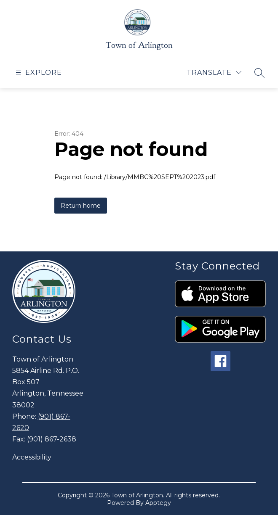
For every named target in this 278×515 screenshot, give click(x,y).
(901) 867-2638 (51, 439)
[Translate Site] (213, 72)
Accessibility (31, 457)
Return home (81, 205)
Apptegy (158, 503)
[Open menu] (37, 72)
